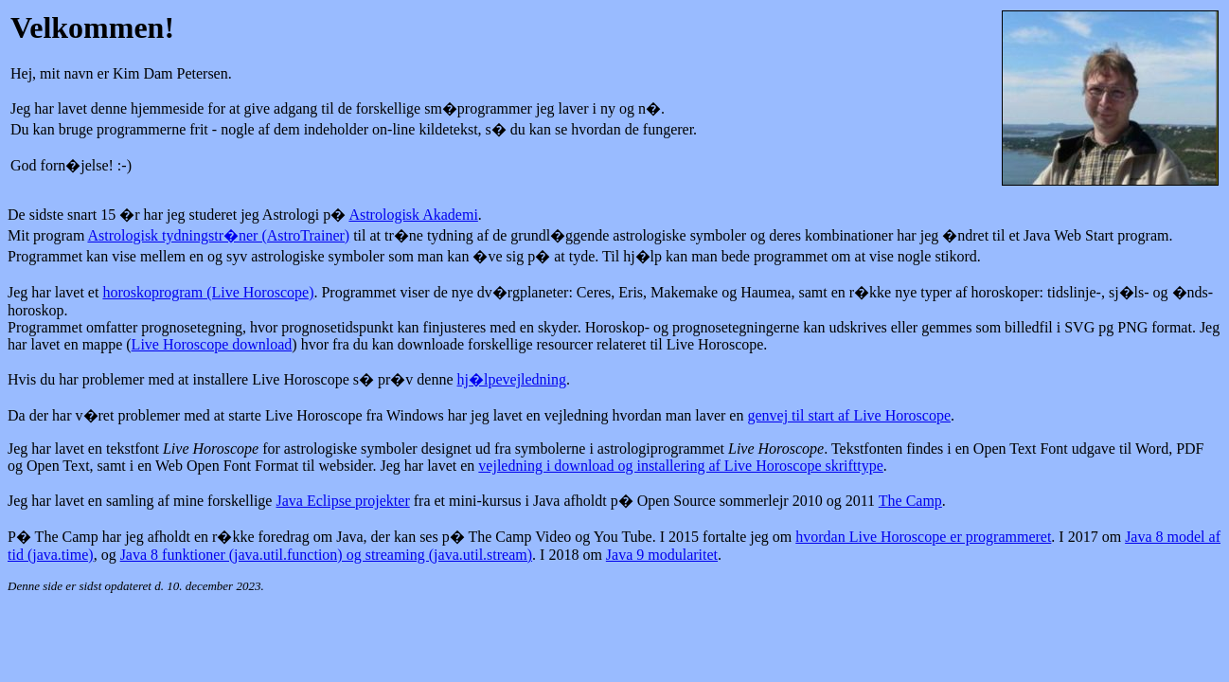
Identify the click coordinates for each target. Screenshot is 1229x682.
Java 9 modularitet (662, 555)
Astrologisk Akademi (412, 214)
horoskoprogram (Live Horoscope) (207, 292)
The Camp (910, 501)
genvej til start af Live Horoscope (849, 415)
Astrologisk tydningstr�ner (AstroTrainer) (218, 235)
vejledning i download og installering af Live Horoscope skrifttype (680, 466)
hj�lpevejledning (512, 379)
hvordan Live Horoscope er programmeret (923, 537)
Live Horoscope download (212, 344)
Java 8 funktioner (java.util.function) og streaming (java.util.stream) (326, 555)
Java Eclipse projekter (342, 501)
